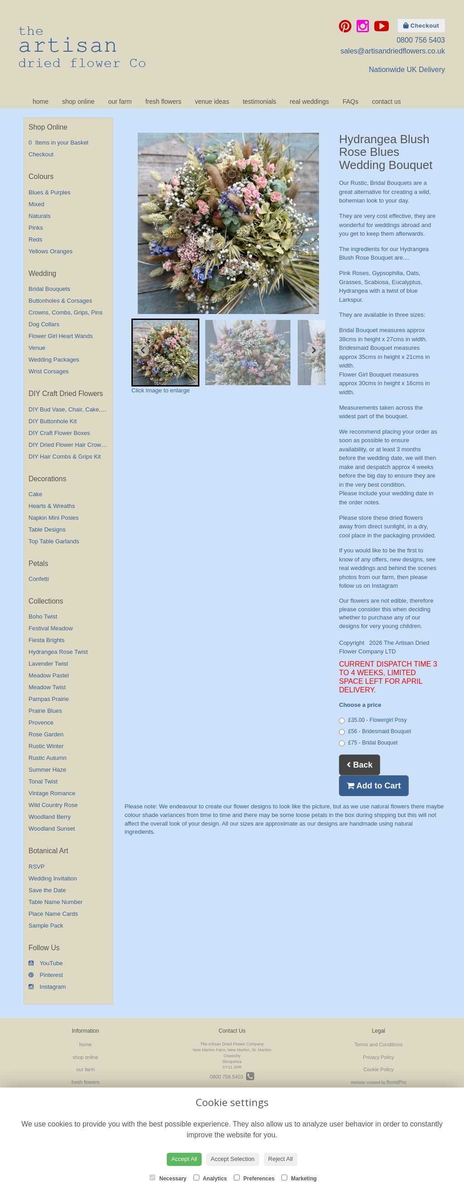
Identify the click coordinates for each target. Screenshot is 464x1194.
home (40, 101)
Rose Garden (46, 734)
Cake (35, 494)
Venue (37, 347)
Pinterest (46, 975)
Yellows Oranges (50, 251)
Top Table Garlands (54, 541)
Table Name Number (55, 902)
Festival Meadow (51, 628)
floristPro (396, 1082)
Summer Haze (47, 769)
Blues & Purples (50, 192)
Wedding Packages (54, 359)
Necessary (168, 1178)
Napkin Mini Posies (54, 517)
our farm (120, 101)
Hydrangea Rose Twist (58, 651)
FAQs (350, 101)
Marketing (299, 1178)
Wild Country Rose (53, 805)
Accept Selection (233, 1158)
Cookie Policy (378, 1069)
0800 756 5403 (420, 40)
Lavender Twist (48, 663)
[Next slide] (313, 350)
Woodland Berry (50, 816)
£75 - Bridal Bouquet (368, 743)
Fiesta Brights (46, 640)
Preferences (254, 1178)
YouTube (46, 963)
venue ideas (212, 101)
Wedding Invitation (53, 878)
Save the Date (47, 890)
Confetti (39, 578)
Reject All (280, 1158)
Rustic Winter (46, 746)
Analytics (210, 1178)
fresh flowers (163, 101)
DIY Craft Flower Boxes (59, 433)
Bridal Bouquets (49, 288)
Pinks (36, 227)
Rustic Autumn (48, 757)
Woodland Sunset (52, 828)
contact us (386, 101)
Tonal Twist (43, 781)
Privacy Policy (378, 1057)
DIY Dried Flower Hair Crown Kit (71, 444)
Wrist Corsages (49, 371)
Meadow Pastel (49, 675)
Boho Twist (43, 616)
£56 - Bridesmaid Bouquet (375, 731)
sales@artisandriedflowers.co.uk (392, 51)
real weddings (309, 101)
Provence (41, 722)
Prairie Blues (45, 710)
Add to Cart (374, 785)
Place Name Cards (53, 913)
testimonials (259, 101)
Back (359, 764)
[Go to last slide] (143, 350)
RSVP (36, 866)
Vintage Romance (52, 793)
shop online (78, 101)
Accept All (184, 1158)
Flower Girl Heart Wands (61, 336)
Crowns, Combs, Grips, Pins (65, 312)
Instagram (47, 986)
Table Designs (47, 529)
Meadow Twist (47, 687)
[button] (165, 353)
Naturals (39, 216)
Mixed (36, 204)
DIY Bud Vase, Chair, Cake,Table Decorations (88, 409)
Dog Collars (44, 324)
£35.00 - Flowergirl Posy (372, 720)
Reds (35, 239)
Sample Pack (46, 925)
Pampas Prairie (49, 699)
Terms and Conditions (378, 1044)
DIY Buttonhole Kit (53, 421)
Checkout (421, 25)
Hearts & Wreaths (52, 506)
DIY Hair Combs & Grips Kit (65, 456)
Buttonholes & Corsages (60, 300)
